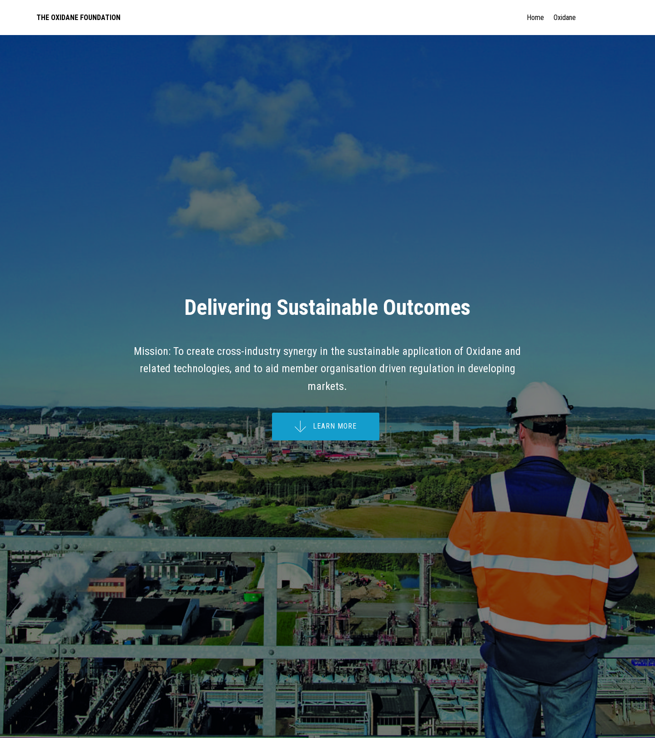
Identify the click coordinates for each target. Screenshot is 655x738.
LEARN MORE (326, 427)
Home (535, 17)
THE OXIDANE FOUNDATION (78, 17)
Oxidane (584, 17)
